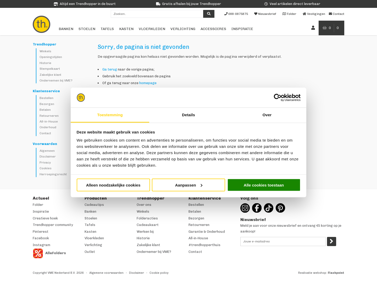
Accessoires (213, 29)
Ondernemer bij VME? (154, 252)
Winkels (45, 51)
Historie (45, 63)
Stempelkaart (50, 69)
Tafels (107, 29)
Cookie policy (159, 273)
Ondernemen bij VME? (56, 80)
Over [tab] (267, 115)
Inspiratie (242, 29)
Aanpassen (188, 185)
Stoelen (87, 29)
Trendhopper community (53, 225)
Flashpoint (336, 273)
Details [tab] (188, 115)
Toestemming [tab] (110, 115)
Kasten (126, 29)
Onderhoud (48, 127)
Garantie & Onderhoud (206, 232)
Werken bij (145, 232)
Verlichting (182, 29)
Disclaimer (48, 156)
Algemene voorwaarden (106, 273)
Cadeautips (94, 205)
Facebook (41, 238)
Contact (45, 133)
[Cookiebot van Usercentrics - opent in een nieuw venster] (278, 98)
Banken (66, 29)
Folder (38, 205)
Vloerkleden (152, 29)
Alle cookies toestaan (264, 185)
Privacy (45, 162)
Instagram (41, 245)
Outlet (90, 252)
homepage (148, 83)
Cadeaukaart (148, 225)
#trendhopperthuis (204, 245)
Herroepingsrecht (53, 174)
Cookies (46, 168)
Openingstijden (51, 57)
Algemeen (47, 151)
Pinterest (40, 232)
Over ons (144, 205)
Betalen (45, 110)
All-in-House (49, 121)
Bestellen (46, 98)
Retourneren (49, 116)
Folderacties (147, 218)
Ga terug (109, 69)
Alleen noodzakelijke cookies (113, 185)
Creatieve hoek (45, 218)
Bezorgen (47, 104)
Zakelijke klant (50, 75)
